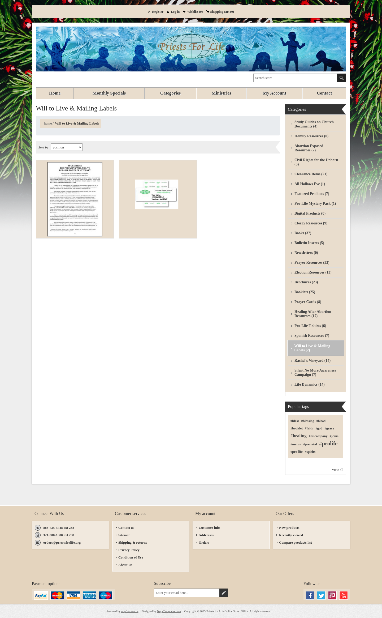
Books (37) (302, 233)
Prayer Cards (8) (307, 302)
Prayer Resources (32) (311, 263)
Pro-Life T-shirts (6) (310, 326)
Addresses (206, 535)
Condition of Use (130, 557)
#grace (329, 428)
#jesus (334, 436)
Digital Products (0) (309, 213)
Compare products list (295, 542)
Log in (175, 12)
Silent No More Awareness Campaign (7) (315, 372)
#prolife (328, 443)
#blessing (307, 421)
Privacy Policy (129, 550)
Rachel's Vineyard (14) (312, 361)
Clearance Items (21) (310, 174)
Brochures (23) (306, 282)
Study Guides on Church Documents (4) (314, 124)
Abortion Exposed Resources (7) (308, 148)
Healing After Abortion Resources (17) (312, 314)
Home (48, 123)
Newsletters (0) (306, 253)
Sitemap (124, 535)
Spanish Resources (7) (311, 336)
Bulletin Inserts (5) (309, 243)
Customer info (209, 528)
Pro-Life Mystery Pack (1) (315, 204)
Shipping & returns (132, 542)
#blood (320, 421)
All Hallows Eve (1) (309, 184)
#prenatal (310, 444)
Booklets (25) (304, 292)
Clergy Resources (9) (310, 223)
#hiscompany (318, 436)
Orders (204, 542)
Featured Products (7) (311, 194)
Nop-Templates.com (169, 611)
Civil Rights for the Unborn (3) (316, 162)
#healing (298, 435)
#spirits (310, 452)
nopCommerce (129, 611)
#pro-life (296, 452)
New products (289, 528)
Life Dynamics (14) (309, 384)
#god (318, 428)
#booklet (296, 428)
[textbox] (295, 78)
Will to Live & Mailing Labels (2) (312, 348)
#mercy (295, 444)
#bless (294, 421)
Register (157, 12)
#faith (309, 428)
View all (337, 470)
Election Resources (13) (313, 272)
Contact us (126, 528)
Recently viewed (291, 535)
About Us (125, 565)
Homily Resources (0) (311, 136)
